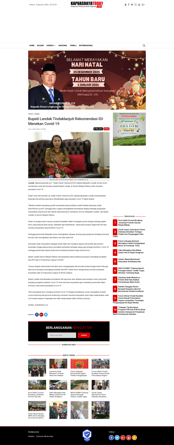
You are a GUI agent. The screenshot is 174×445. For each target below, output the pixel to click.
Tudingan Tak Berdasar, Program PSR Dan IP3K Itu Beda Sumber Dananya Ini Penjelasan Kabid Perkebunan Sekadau (129, 310)
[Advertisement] (87, 26)
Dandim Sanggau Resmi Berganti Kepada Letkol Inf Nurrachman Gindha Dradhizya (131, 288)
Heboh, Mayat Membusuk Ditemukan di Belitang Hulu (129, 260)
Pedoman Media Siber (44, 436)
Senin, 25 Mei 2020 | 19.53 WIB (37, 129)
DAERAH (49, 45)
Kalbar (37, 114)
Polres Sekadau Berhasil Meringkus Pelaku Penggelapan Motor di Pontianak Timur (79, 375)
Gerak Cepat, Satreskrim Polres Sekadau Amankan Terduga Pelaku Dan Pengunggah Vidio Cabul (100, 398)
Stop (106, 129)
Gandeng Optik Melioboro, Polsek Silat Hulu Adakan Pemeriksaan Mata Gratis (56, 375)
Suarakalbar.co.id (41, 305)
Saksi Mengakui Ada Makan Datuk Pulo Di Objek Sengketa (57, 395)
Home (30, 114)
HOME (31, 45)
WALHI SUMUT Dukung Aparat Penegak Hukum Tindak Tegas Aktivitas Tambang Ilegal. (79, 397)
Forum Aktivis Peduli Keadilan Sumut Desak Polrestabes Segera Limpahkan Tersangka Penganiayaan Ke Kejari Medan (100, 376)
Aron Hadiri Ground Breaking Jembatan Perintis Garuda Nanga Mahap (36, 396)
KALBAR (40, 45)
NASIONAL (63, 45)
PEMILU (73, 45)
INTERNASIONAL (86, 45)
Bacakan (98, 129)
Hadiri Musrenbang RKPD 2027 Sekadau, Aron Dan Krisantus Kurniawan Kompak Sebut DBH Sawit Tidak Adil (36, 419)
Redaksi (31, 436)
